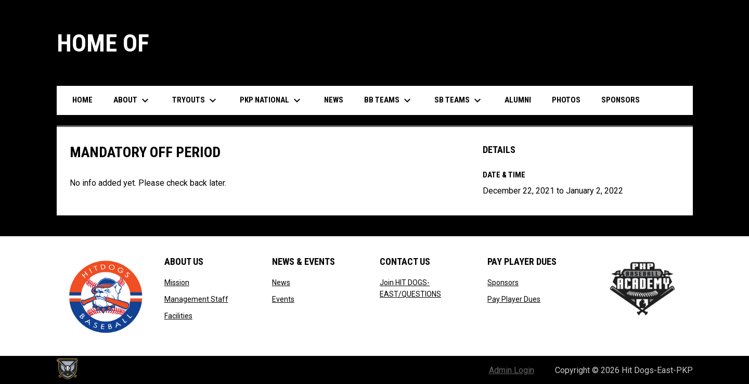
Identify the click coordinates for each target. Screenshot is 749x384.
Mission (176, 282)
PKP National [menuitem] (271, 100)
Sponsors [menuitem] (620, 100)
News (281, 282)
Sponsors (503, 282)
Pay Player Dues (513, 299)
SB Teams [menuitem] (459, 100)
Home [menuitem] (82, 100)
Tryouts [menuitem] (195, 100)
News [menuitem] (333, 100)
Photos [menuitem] (566, 100)
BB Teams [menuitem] (389, 100)
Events (283, 299)
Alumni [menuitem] (518, 100)
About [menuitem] (132, 100)
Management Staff (196, 299)
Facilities (178, 316)
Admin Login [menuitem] (511, 370)
